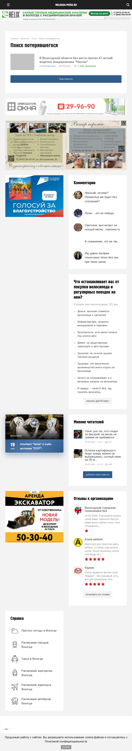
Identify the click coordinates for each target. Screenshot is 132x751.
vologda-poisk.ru (66, 5)
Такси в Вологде (32, 658)
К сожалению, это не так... (102, 241)
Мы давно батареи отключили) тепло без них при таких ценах (101, 257)
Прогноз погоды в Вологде (39, 630)
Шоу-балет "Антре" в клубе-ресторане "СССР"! (36, 446)
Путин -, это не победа (99, 213)
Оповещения (48, 66)
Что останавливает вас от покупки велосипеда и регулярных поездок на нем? (96, 289)
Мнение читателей (89, 422)
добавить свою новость (97, 474)
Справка (17, 618)
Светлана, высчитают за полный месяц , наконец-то (102, 227)
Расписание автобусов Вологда (36, 701)
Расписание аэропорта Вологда (36, 687)
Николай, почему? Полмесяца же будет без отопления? (101, 197)
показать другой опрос (97, 401)
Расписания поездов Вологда (34, 644)
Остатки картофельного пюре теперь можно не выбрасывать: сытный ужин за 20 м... (103, 455)
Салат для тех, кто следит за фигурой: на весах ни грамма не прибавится (101, 434)
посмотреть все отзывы (98, 594)
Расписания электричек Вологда (36, 673)
